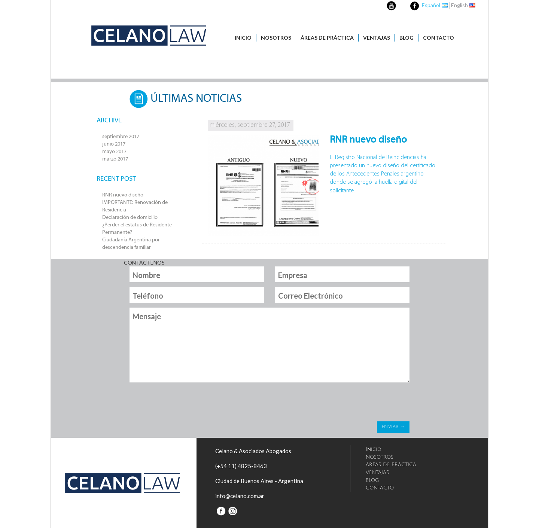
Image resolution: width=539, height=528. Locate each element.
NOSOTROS (276, 37)
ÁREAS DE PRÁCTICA (327, 37)
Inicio (243, 37)
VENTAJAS (376, 37)
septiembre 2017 (120, 137)
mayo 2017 (114, 152)
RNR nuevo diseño (122, 195)
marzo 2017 (115, 159)
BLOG (406, 37)
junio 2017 (113, 144)
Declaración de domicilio (130, 217)
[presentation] (186, 403)
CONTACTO (438, 37)
